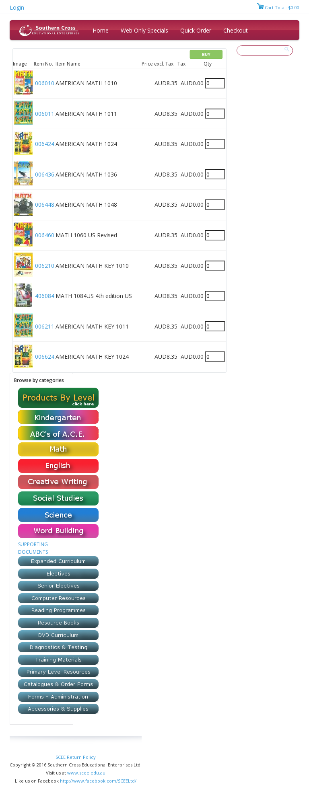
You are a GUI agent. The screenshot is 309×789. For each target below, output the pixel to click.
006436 (44, 174)
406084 (44, 296)
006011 (44, 113)
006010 (44, 83)
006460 (44, 235)
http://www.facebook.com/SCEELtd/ (98, 781)
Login (17, 7)
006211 (44, 326)
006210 (44, 265)
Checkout (235, 30)
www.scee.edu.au (86, 773)
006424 (44, 144)
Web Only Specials (144, 30)
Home (101, 30)
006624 (44, 356)
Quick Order (195, 30)
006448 (44, 204)
